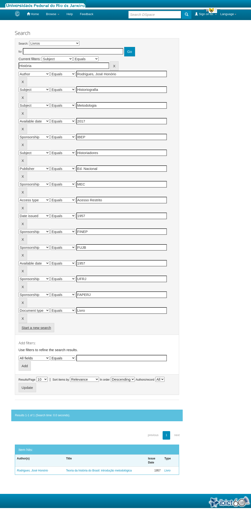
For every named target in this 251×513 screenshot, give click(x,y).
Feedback (86, 14)
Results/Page (27, 379)
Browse (52, 14)
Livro (167, 470)
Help (69, 14)
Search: (23, 43)
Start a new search (36, 328)
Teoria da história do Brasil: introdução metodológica (99, 470)
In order (105, 379)
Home (33, 14)
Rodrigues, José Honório (32, 470)
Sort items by (61, 379)
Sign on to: (206, 14)
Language (228, 14)
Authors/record (145, 379)
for (20, 51)
